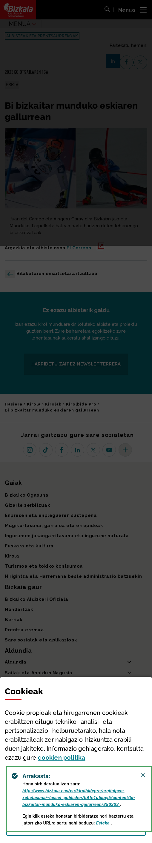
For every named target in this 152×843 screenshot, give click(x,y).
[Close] (143, 775)
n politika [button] (61, 757)
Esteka (103, 823)
